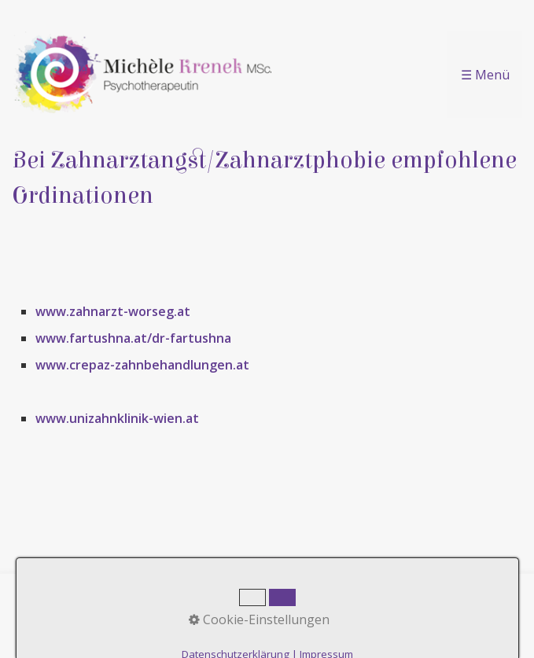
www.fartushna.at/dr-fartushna (133, 338)
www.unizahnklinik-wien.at (117, 418)
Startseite (158, 598)
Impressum (286, 598)
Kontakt (220, 598)
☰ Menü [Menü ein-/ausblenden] (485, 74)
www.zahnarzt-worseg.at (112, 311)
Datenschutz (367, 598)
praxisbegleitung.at (317, 636)
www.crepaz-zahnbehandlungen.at (142, 364)
